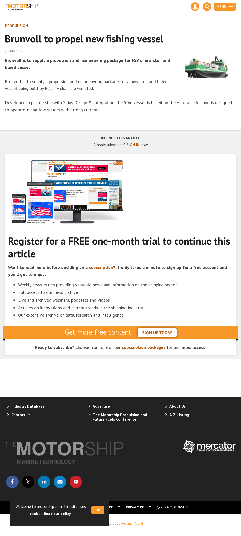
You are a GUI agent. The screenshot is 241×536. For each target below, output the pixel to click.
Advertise (101, 406)
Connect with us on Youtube (75, 481)
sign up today (157, 332)
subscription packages (143, 347)
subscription (101, 267)
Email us (60, 481)
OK (97, 510)
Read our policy (57, 513)
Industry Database (28, 406)
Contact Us (21, 414)
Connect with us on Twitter (28, 481)
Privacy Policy (138, 507)
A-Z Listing (179, 414)
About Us (177, 406)
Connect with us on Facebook (12, 481)
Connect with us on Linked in (44, 481)
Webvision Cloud (132, 523)
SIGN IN (133, 144)
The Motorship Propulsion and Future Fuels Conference (120, 417)
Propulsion (16, 25)
